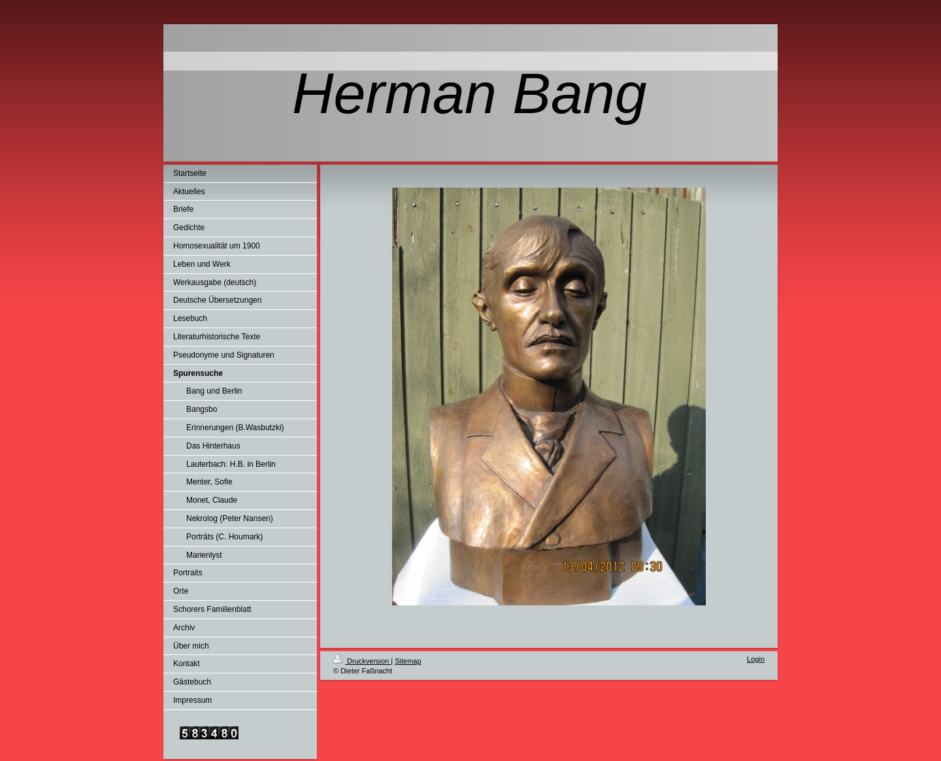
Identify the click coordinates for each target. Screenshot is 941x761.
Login (756, 659)
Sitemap (408, 661)
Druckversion (362, 661)
